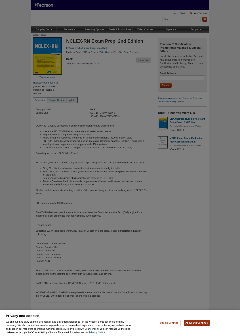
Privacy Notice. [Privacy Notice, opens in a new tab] (97, 332)
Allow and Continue (197, 322)
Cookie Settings (169, 322)
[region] (120, 323)
